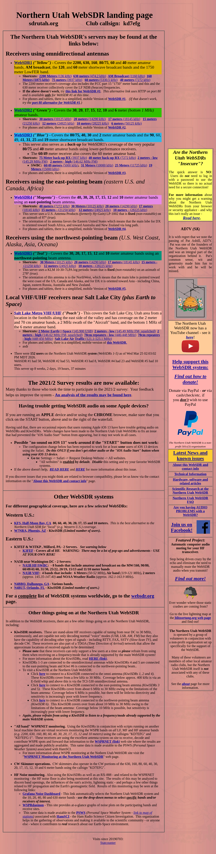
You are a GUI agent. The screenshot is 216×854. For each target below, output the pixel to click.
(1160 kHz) (137, 76)
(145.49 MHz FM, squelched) (135, 331)
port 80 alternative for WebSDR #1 (56, 102)
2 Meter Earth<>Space (55, 331)
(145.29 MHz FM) (35, 161)
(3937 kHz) (67, 80)
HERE (80, 469)
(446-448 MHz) (110, 335)
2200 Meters (48, 76)
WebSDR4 (23, 197)
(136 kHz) (64, 76)
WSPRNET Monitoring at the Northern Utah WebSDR (63, 756)
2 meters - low (105, 331)
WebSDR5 (23, 253)
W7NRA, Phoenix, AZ (30, 530)
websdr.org (142, 596)
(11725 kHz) (131, 165)
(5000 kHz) (70, 165)
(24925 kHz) (65, 123)
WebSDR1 (23, 62)
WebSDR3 (23, 135)
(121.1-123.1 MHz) (83, 339)
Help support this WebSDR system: (190, 364)
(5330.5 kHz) (101, 80)
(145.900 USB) (82, 331)
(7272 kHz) (142, 80)
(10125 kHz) (55, 119)
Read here (191, 218)
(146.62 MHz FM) (84, 161)
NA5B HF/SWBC (35, 565)
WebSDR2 (23, 110)
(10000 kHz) (97, 165)
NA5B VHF (31, 573)
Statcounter (108, 843)
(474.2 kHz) (89, 76)
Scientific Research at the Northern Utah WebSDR (190, 490)
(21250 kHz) (31, 123)
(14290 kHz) (97, 119)
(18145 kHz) (131, 119)
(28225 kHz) (138, 210)
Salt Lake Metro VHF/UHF (38, 313)
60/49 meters (53, 165)
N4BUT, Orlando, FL (29, 587)
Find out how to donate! (190, 379)
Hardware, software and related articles (190, 481)
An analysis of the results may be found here (93, 395)
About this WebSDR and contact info (59, 481)
